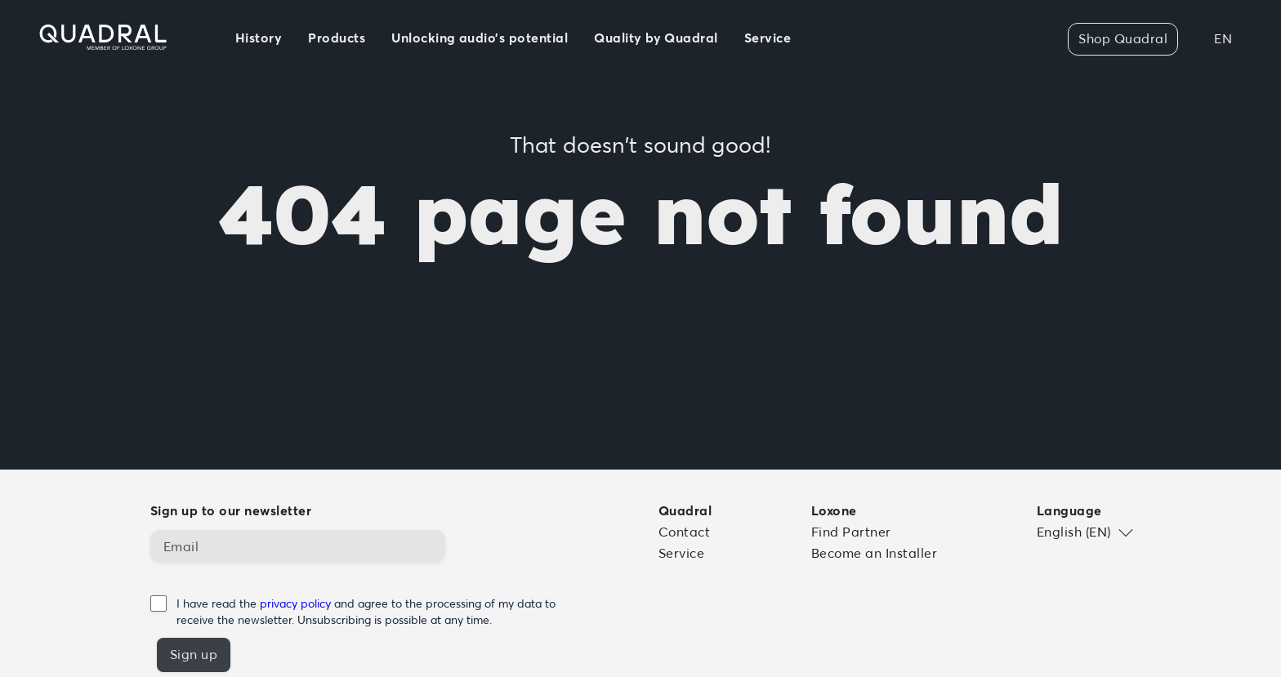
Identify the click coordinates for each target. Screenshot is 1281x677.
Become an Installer (874, 553)
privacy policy (297, 603)
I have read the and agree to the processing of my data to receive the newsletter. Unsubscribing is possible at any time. (366, 611)
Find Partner (851, 531)
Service (681, 553)
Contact (684, 531)
